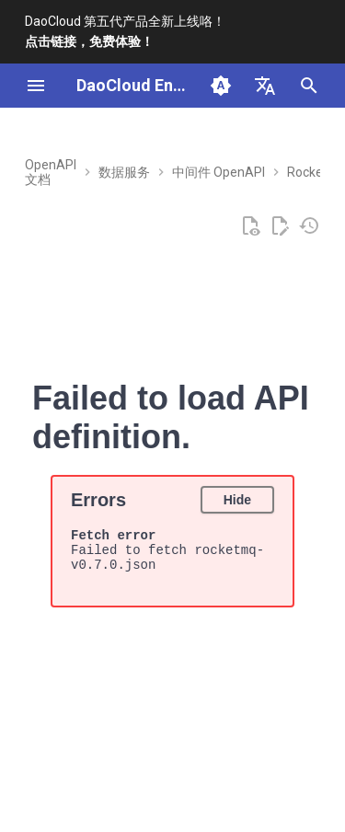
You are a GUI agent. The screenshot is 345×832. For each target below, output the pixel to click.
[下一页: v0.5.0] (268, 754)
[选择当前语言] (265, 85)
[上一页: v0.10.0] (37, 754)
